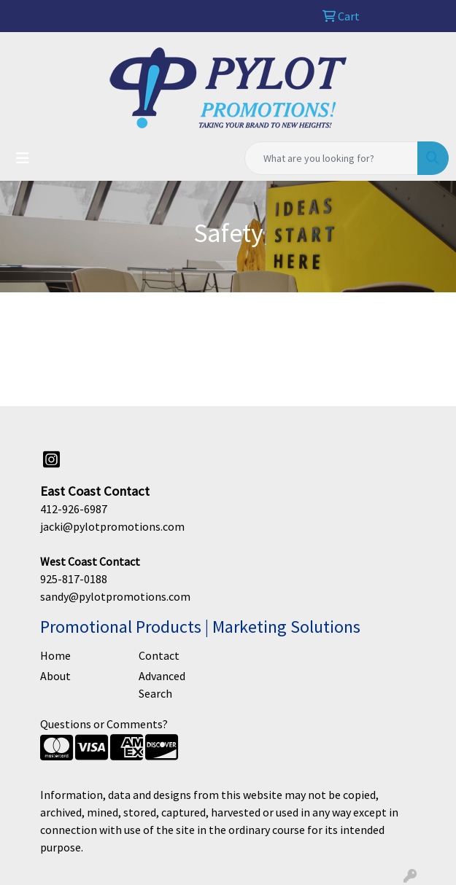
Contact (159, 655)
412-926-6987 (73, 509)
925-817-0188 (73, 579)
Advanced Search (162, 684)
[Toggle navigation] (22, 158)
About (55, 675)
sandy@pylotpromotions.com (115, 596)
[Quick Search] (331, 158)
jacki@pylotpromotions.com (112, 526)
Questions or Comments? (104, 724)
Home (55, 655)
